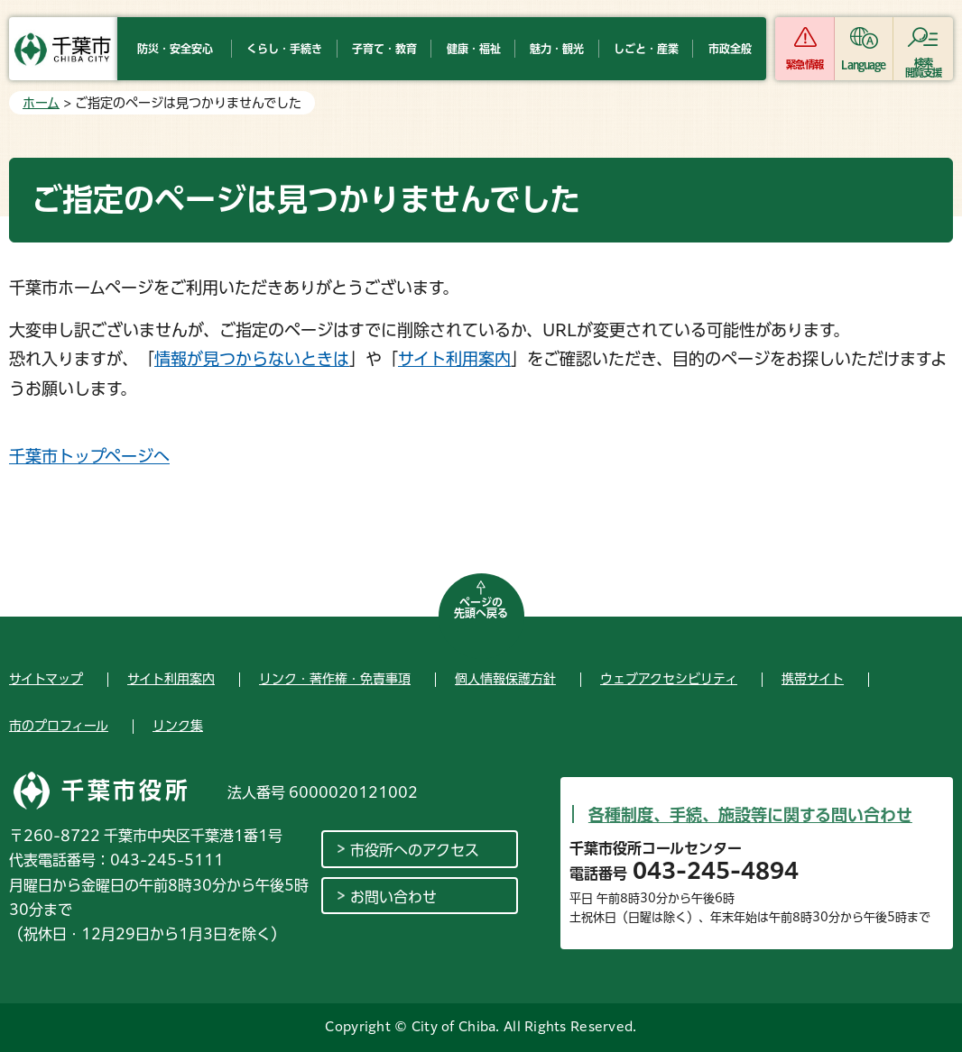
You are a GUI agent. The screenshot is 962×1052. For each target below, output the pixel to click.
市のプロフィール (58, 725)
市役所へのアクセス (414, 850)
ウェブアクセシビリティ (668, 678)
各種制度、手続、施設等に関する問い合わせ (750, 815)
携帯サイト (813, 678)
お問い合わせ (393, 897)
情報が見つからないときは (251, 359)
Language (863, 64)
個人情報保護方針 (505, 678)
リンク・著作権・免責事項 (335, 678)
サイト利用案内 (454, 359)
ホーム (41, 102)
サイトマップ (46, 678)
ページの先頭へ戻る (481, 607)
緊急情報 (804, 64)
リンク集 (178, 725)
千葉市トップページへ (89, 456)
